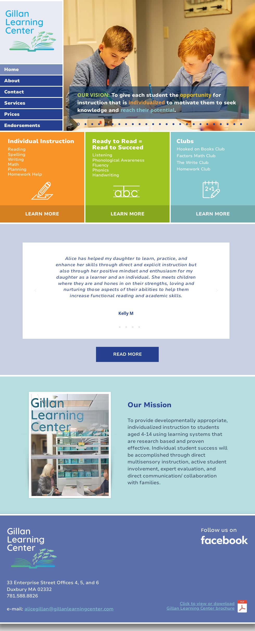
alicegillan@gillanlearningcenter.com (68, 609)
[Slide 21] (214, 124)
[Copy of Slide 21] (221, 124)
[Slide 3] (106, 124)
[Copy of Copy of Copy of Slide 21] (234, 124)
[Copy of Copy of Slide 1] (126, 327)
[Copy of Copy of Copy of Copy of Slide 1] (139, 327)
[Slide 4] (92, 124)
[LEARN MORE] (42, 213)
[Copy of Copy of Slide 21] (227, 124)
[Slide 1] (78, 124)
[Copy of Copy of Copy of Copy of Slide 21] (241, 124)
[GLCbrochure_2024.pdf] (242, 606)
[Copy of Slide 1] (119, 327)
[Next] (217, 290)
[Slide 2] (85, 124)
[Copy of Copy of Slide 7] (126, 124)
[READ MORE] (127, 354)
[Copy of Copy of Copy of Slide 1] (132, 327)
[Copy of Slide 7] (119, 124)
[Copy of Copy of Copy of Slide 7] (140, 124)
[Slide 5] (99, 124)
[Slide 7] (112, 124)
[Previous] (35, 290)
